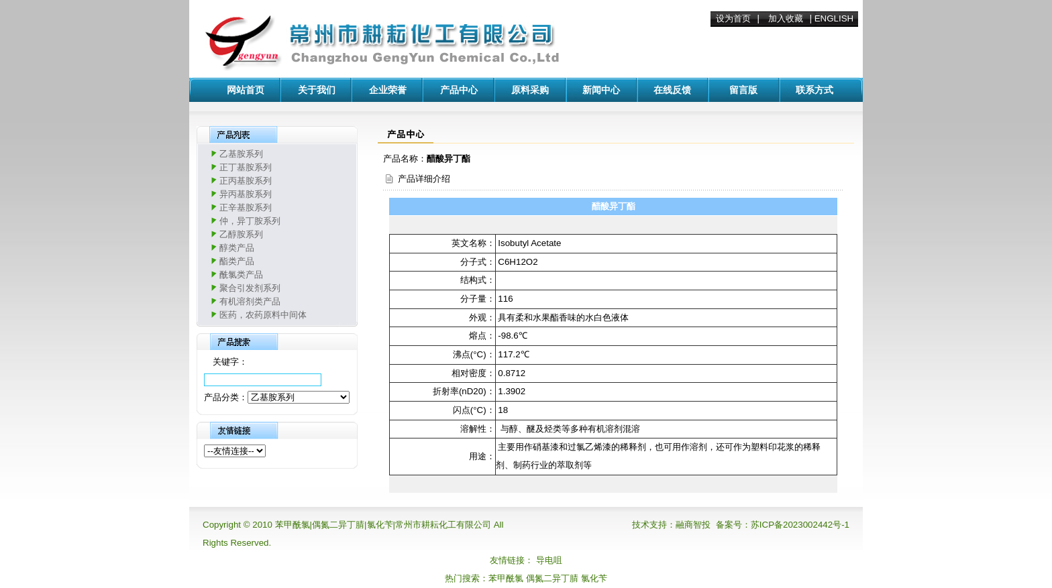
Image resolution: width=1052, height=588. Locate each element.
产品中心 (459, 89)
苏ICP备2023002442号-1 (800, 525)
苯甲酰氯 (505, 578)
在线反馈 (672, 89)
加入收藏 (785, 18)
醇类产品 (236, 248)
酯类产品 (236, 261)
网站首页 (245, 89)
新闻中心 (601, 89)
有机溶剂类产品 (249, 301)
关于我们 (316, 89)
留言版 (743, 89)
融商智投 (693, 525)
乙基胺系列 (241, 154)
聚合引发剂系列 (249, 288)
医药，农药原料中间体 (263, 315)
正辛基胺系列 (245, 207)
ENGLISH (834, 18)
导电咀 (549, 560)
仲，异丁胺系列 (249, 221)
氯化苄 (594, 578)
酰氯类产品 (241, 275)
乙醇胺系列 (241, 234)
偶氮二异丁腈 (552, 578)
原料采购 (530, 89)
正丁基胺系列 (245, 167)
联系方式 (814, 89)
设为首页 (733, 18)
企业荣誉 (388, 89)
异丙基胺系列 (245, 194)
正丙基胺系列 (245, 181)
